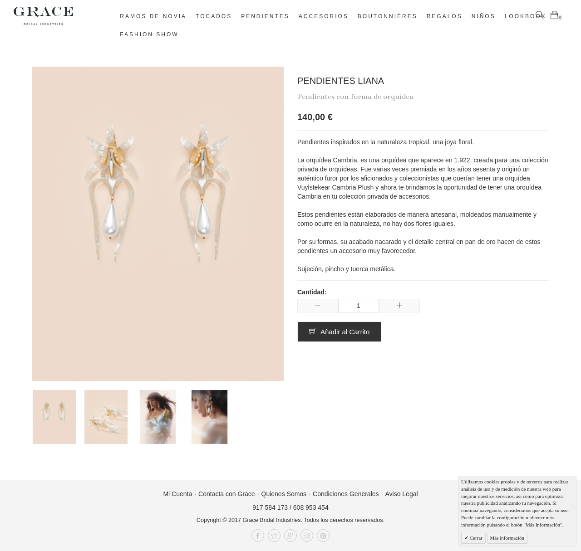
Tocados (214, 16)
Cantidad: (312, 292)
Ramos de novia (153, 16)
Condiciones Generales (346, 493)
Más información (507, 538)
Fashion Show (149, 34)
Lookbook (526, 16)
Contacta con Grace (226, 493)
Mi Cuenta (177, 493)
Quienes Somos (284, 493)
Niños (484, 16)
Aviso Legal (401, 493)
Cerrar (475, 538)
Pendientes (265, 16)
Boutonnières (388, 16)
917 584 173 (270, 507)
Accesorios (324, 16)
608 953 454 (311, 507)
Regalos (445, 16)
